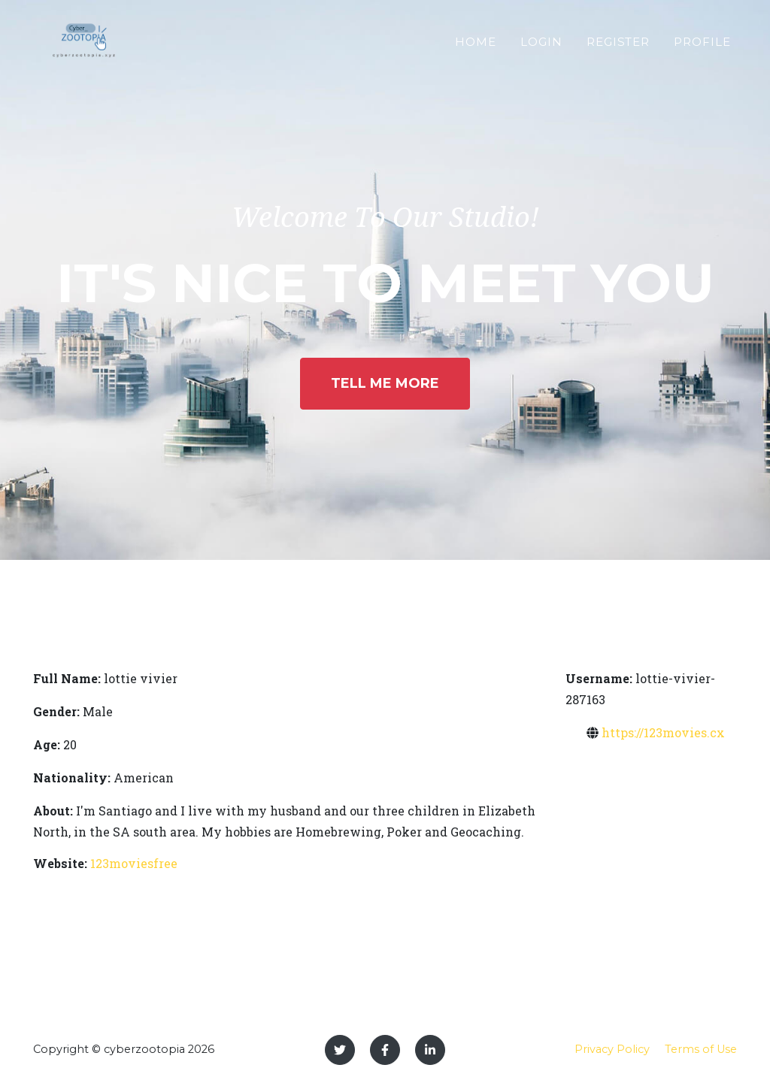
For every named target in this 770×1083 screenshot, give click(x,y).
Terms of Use (701, 1049)
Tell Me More (385, 383)
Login (541, 48)
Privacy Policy (612, 1049)
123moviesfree (133, 863)
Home (475, 48)
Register (618, 48)
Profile (702, 48)
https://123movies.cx (663, 732)
